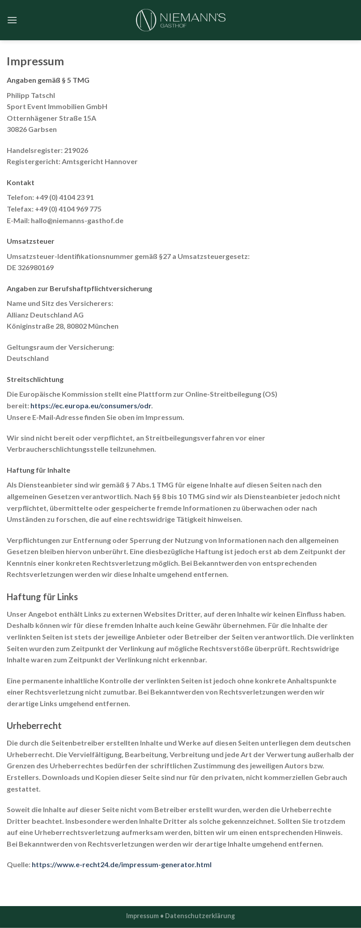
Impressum (142, 916)
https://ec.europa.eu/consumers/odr (90, 405)
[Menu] (12, 20)
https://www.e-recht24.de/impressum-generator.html (122, 864)
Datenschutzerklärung (200, 916)
